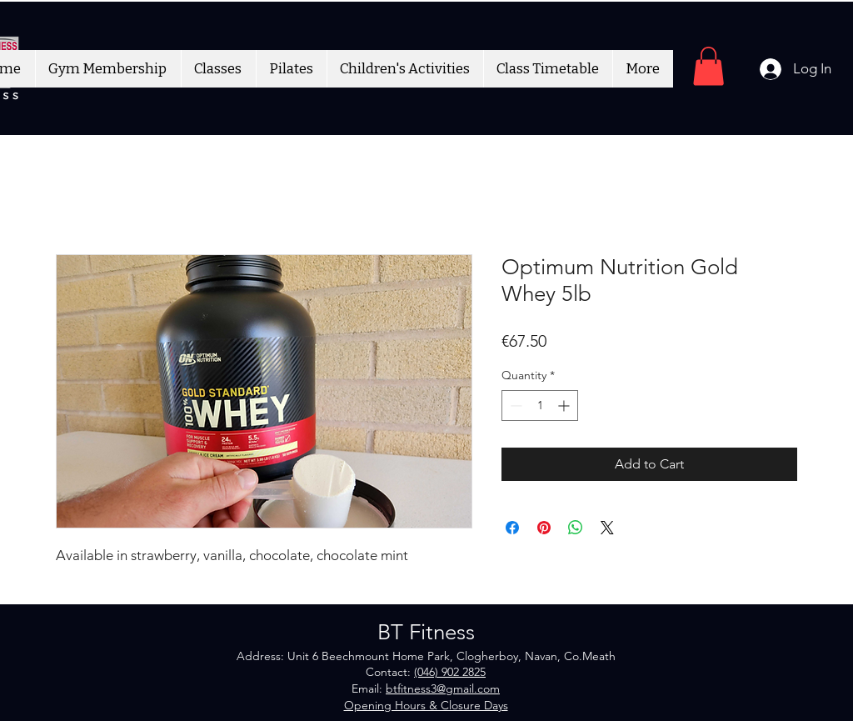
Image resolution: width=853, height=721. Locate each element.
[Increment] (565, 405)
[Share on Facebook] (512, 528)
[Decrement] (514, 405)
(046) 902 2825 (450, 671)
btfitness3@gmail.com (443, 688)
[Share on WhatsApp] (576, 528)
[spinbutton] (540, 405)
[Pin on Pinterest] (544, 528)
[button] (708, 66)
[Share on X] (607, 528)
